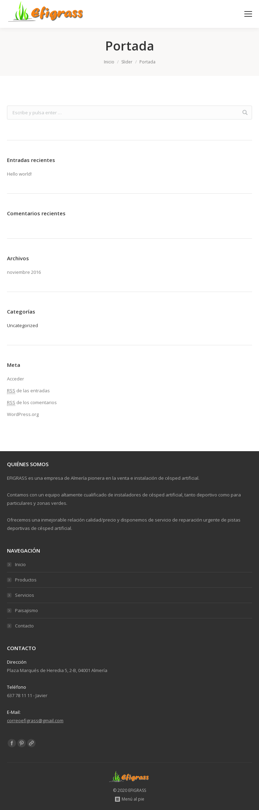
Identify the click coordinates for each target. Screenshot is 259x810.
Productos (26, 580)
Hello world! (19, 174)
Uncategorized (22, 325)
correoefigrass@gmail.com (35, 720)
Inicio (109, 62)
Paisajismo (26, 610)
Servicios (24, 595)
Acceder (15, 379)
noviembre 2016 (24, 272)
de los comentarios (32, 402)
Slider (126, 62)
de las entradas (28, 390)
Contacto (24, 626)
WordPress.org (23, 414)
